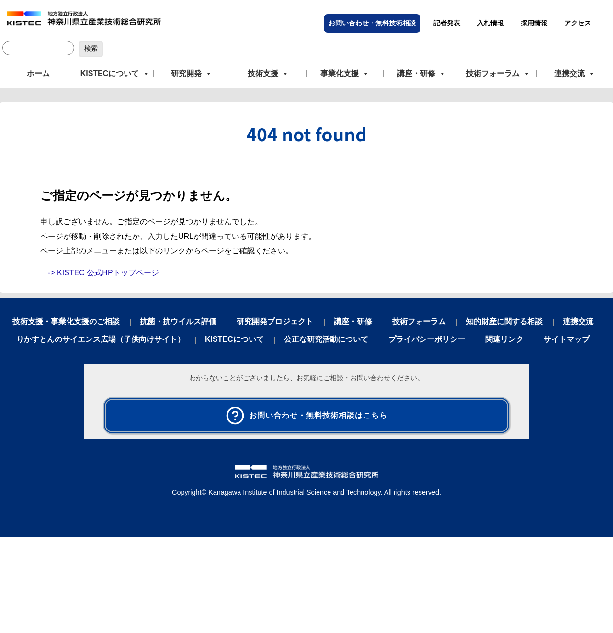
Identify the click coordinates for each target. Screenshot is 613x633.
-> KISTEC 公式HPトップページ (103, 273)
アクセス (577, 23)
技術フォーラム (498, 73)
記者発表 (446, 23)
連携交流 (574, 73)
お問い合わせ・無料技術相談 (372, 23)
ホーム (38, 73)
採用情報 (534, 23)
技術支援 (268, 73)
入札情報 (490, 23)
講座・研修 (421, 73)
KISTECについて (115, 73)
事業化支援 (344, 73)
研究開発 (191, 73)
